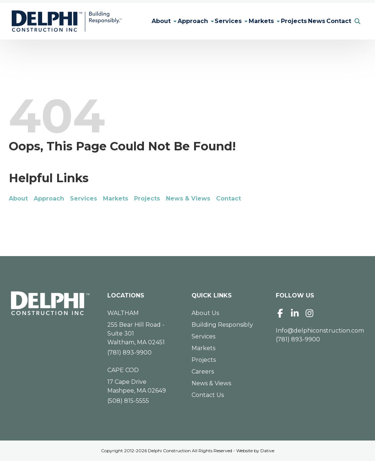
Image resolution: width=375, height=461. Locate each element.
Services (209, 21)
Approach (169, 21)
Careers (203, 371)
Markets (247, 21)
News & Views (188, 198)
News (309, 21)
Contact (336, 21)
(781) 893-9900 (129, 352)
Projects (282, 21)
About (132, 21)
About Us (205, 313)
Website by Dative (255, 450)
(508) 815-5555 (128, 400)
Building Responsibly (222, 324)
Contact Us (208, 394)
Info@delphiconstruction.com (320, 330)
